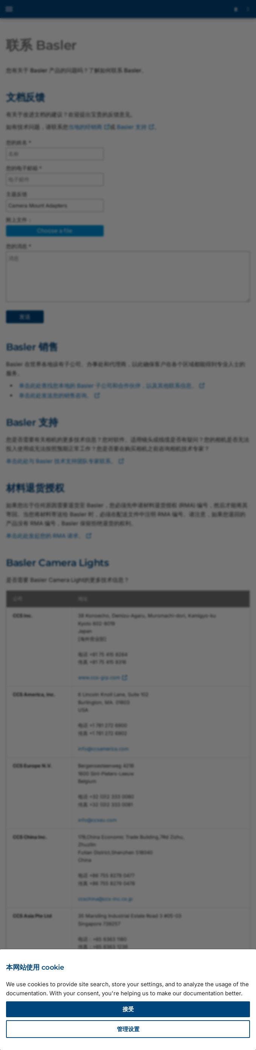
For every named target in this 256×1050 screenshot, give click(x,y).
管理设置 (128, 1029)
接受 (128, 1009)
